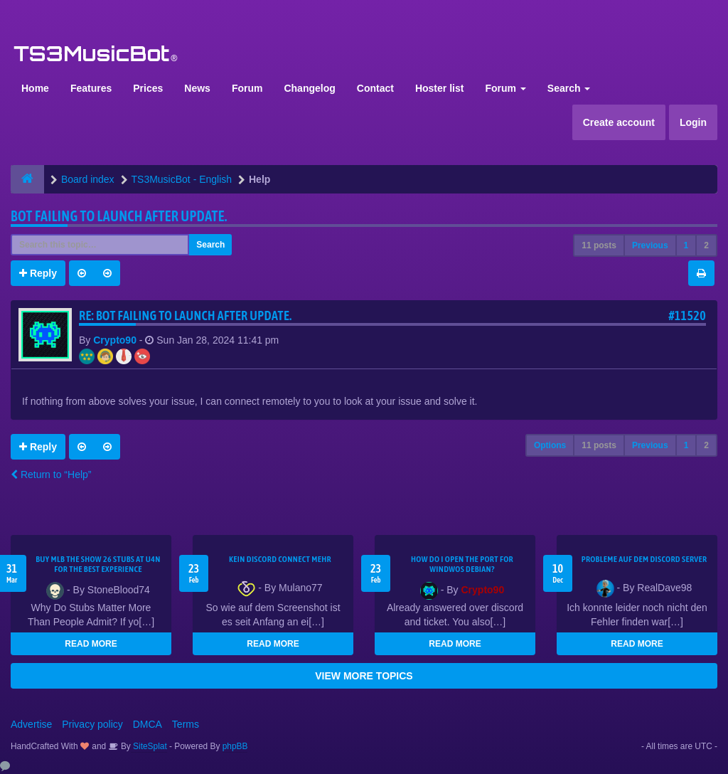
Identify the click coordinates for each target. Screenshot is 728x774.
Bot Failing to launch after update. (119, 216)
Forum (247, 88)
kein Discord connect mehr (280, 559)
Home (35, 88)
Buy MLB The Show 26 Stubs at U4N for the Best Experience (98, 564)
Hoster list (439, 88)
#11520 (687, 315)
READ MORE (91, 644)
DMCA (147, 724)
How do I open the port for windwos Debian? (462, 564)
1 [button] (686, 245)
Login (693, 122)
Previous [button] (650, 245)
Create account (619, 122)
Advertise (31, 724)
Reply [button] (38, 273)
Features (91, 88)
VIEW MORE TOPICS (363, 676)
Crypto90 (114, 340)
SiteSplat (149, 746)
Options (550, 445)
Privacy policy (92, 724)
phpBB (235, 746)
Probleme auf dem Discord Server (644, 559)
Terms (185, 724)
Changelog (309, 88)
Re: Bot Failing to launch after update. (185, 315)
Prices (148, 88)
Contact (375, 88)
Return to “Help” (51, 474)
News (197, 88)
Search (569, 88)
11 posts (599, 245)
